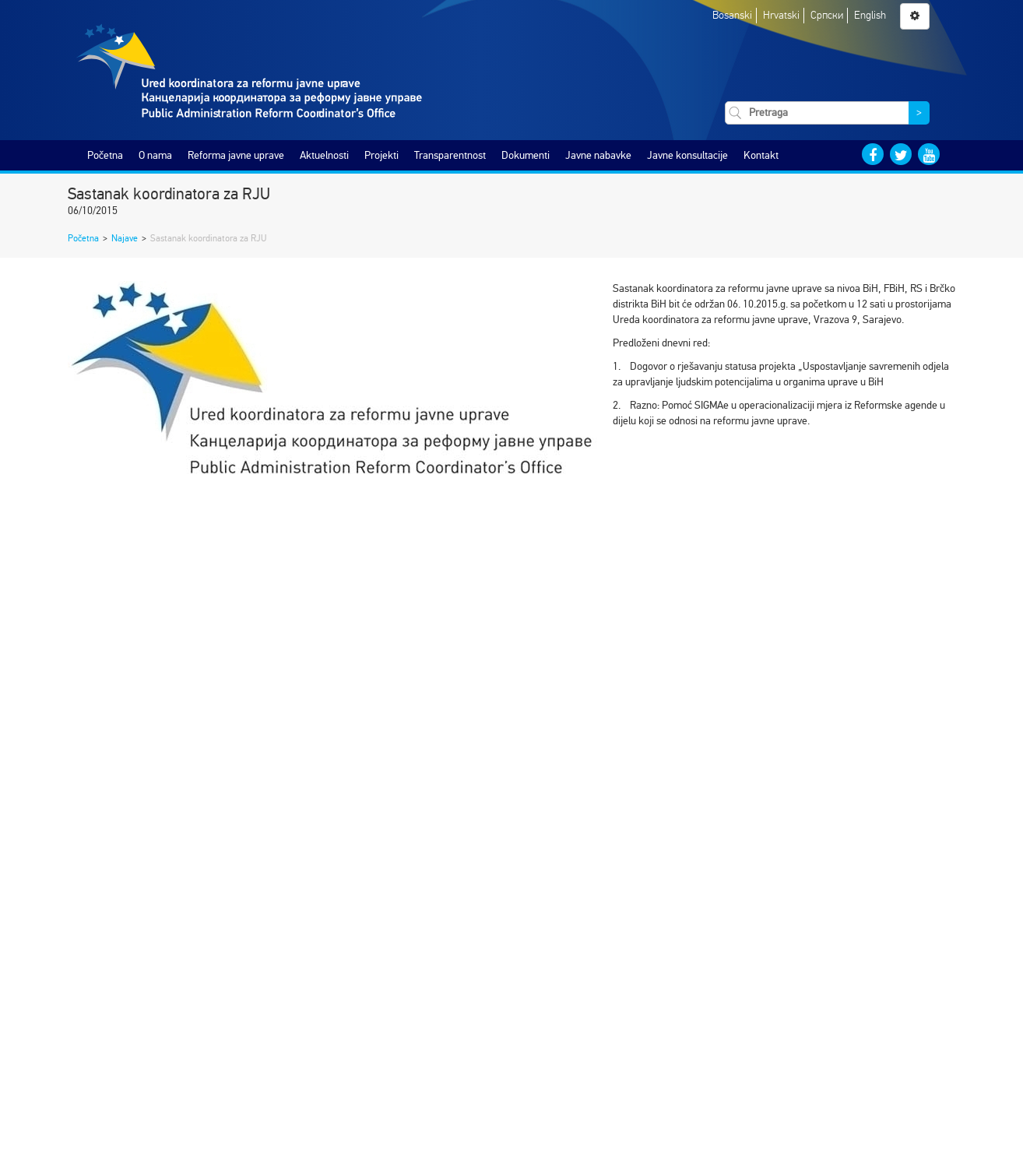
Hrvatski (781, 15)
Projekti (381, 155)
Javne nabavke (598, 155)
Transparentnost (450, 155)
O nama (155, 155)
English (870, 15)
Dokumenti (525, 155)
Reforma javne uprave (236, 155)
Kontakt (761, 155)
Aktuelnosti (324, 155)
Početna (105, 155)
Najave (124, 238)
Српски (826, 15)
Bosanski (732, 15)
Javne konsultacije (687, 155)
